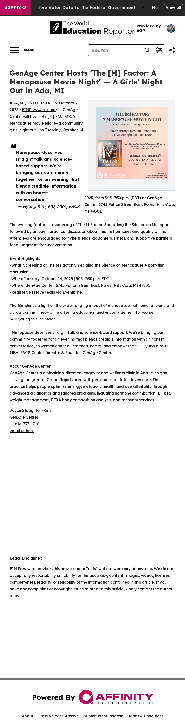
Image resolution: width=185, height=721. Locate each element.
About (27, 716)
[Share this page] (172, 50)
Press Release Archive (58, 716)
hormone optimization (135, 393)
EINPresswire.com (38, 109)
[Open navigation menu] (22, 50)
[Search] (114, 50)
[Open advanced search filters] (159, 50)
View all (173, 7)
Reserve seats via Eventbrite (55, 292)
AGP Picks (15, 7)
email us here (22, 430)
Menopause (21, 123)
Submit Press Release (103, 716)
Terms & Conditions (145, 716)
